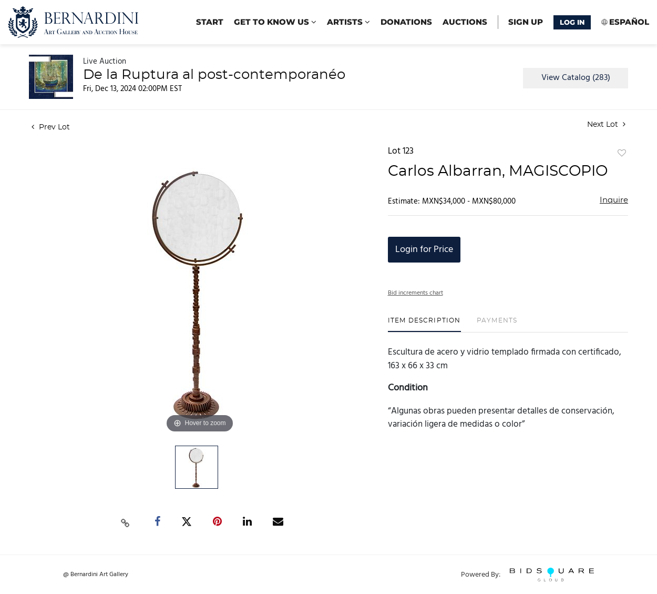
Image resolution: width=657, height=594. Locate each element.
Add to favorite (621, 153)
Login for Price (424, 249)
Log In (572, 22)
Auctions (465, 22)
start (209, 22)
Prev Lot (51, 127)
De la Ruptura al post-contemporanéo (214, 75)
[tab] (424, 324)
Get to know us (275, 22)
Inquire (614, 200)
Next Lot (606, 124)
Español (629, 22)
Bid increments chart (415, 293)
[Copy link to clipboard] (125, 522)
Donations (406, 22)
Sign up (525, 22)
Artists (348, 22)
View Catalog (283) (575, 78)
